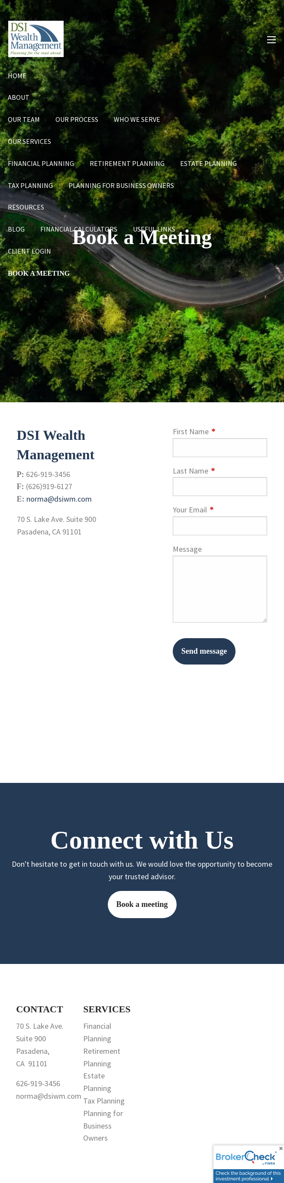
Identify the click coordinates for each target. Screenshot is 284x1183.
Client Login (29, 251)
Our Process (76, 119)
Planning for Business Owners (121, 185)
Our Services (29, 141)
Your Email (220, 510)
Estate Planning (208, 163)
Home (17, 75)
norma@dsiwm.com (59, 499)
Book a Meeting (39, 273)
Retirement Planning (127, 163)
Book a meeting (142, 904)
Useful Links (154, 229)
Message (187, 549)
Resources (26, 207)
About (18, 97)
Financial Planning (41, 163)
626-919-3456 (38, 1083)
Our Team (24, 119)
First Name (220, 431)
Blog (16, 229)
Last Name (220, 471)
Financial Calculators (78, 229)
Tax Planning (30, 185)
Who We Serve (137, 119)
